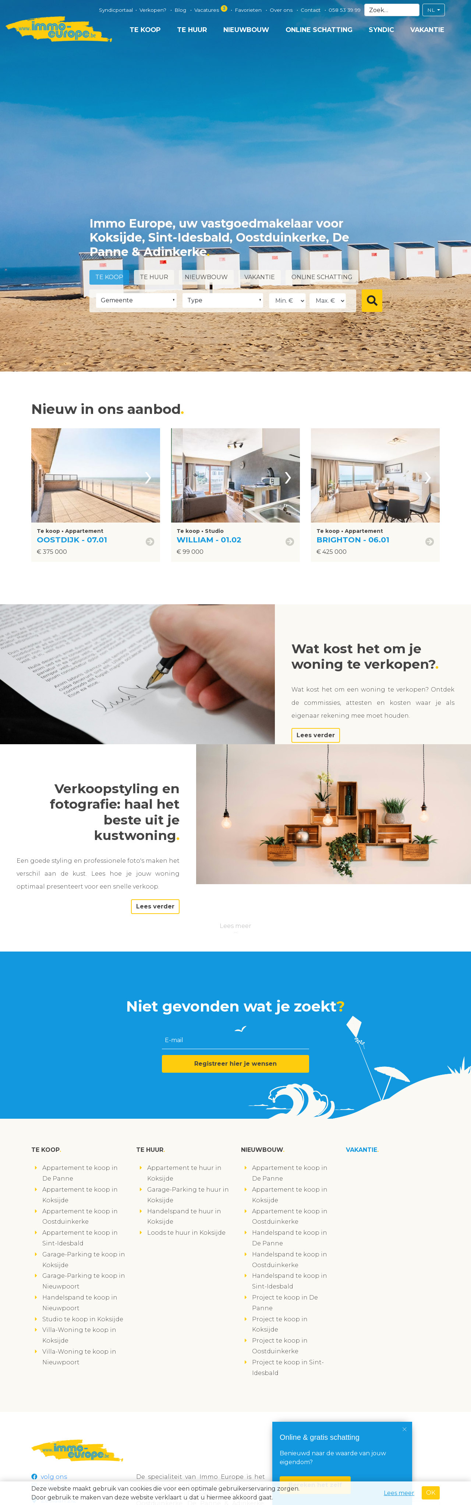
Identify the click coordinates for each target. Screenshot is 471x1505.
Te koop (145, 30)
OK (430, 1492)
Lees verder (316, 735)
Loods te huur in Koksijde (186, 1232)
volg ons (49, 1476)
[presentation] (148, 475)
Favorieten (249, 10)
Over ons (282, 10)
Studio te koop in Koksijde (82, 1319)
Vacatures (211, 9)
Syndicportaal (116, 10)
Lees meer (235, 925)
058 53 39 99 (345, 10)
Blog (181, 10)
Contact (311, 10)
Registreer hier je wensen (235, 1063)
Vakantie (427, 30)
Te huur (192, 30)
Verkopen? (153, 10)
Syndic (381, 30)
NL (431, 10)
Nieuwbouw (246, 30)
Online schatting (319, 30)
